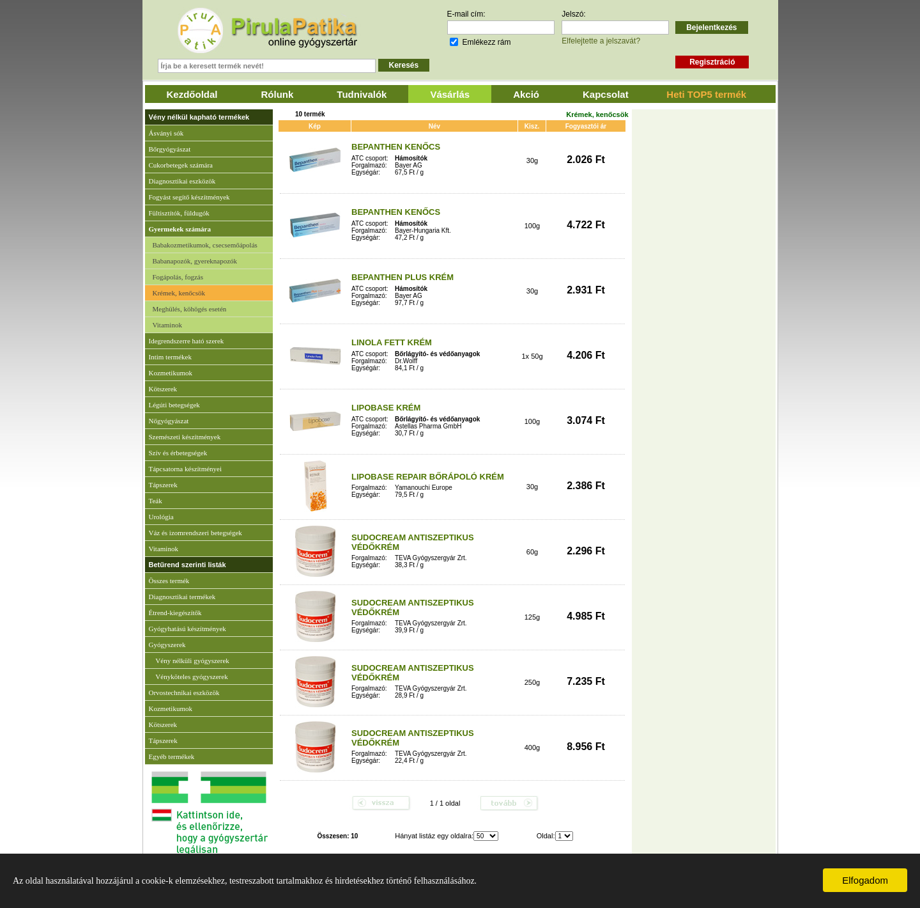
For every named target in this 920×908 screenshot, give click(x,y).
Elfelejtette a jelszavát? (601, 40)
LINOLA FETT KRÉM (391, 342)
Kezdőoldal (192, 94)
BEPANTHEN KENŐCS (395, 147)
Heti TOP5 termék (706, 94)
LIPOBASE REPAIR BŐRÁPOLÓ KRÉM (427, 476)
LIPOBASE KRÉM (385, 407)
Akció (526, 94)
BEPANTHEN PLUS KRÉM (402, 277)
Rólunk (277, 94)
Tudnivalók (362, 94)
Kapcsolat (606, 94)
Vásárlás (450, 94)
